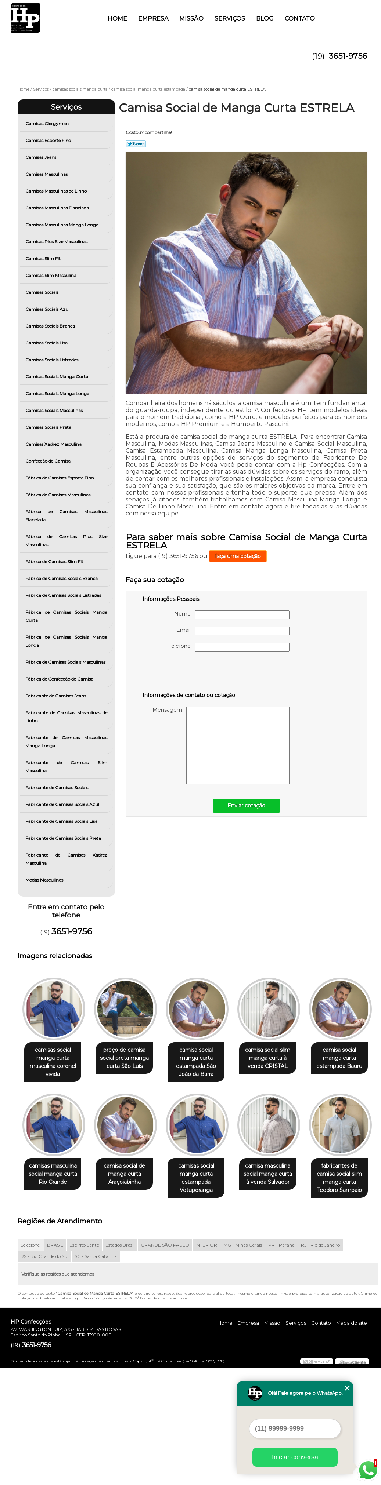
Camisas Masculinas (47, 174)
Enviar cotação (246, 805)
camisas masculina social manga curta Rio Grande (129, 1174)
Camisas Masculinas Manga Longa (62, 224)
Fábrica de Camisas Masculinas (58, 494)
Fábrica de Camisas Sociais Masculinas (66, 662)
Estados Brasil (119, 1362)
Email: (233, 631)
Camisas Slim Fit (43, 258)
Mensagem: (221, 745)
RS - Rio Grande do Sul (44, 1373)
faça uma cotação (238, 556)
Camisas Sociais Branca (50, 326)
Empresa (153, 18)
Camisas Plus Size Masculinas (57, 241)
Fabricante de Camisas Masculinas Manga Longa (66, 741)
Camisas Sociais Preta (48, 427)
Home (117, 18)
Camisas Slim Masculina (51, 275)
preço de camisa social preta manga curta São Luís (128, 1058)
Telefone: (229, 647)
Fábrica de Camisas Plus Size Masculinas (66, 540)
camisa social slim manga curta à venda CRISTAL (278, 1058)
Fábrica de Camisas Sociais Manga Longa (66, 641)
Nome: (232, 614)
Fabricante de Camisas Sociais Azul (62, 804)
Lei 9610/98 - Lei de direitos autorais (154, 1415)
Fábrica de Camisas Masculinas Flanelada (66, 515)
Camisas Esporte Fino (48, 140)
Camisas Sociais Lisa (47, 343)
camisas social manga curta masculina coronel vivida (54, 1062)
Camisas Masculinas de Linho (56, 191)
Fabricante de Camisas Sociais (57, 787)
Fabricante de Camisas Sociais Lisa (61, 821)
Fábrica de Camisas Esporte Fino (60, 478)
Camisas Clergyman (47, 123)
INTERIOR (206, 1362)
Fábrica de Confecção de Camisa (59, 679)
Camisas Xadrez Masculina (54, 444)
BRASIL (55, 1362)
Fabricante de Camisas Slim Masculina (66, 766)
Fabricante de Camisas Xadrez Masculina (66, 859)
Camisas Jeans (41, 157)
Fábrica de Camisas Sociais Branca (62, 578)
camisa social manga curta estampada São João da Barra (203, 1062)
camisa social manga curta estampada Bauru (54, 1174)
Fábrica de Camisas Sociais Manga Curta (66, 616)
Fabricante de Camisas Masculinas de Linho (66, 716)
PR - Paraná (281, 1362)
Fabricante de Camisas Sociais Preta (63, 838)
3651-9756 (348, 56)
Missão (191, 18)
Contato (300, 18)
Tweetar (136, 143)
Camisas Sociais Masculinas (54, 410)
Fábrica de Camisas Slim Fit (55, 561)
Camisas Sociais (42, 292)
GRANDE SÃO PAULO (165, 1362)
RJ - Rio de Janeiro (320, 1362)
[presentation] (189, 673)
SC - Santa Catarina (96, 1373)
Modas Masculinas (44, 880)
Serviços (230, 18)
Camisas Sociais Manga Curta (57, 376)
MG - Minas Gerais (242, 1362)
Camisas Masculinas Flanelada (57, 208)
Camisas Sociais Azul (48, 309)
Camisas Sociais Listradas (52, 359)
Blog (265, 18)
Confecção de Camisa (48, 461)
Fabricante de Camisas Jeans (56, 695)
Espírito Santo (84, 1362)
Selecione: (31, 1362)
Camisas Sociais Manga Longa (57, 393)
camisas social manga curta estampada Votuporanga (278, 1178)
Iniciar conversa (295, 1457)
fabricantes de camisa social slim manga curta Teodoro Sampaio (128, 1295)
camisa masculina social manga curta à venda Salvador (54, 1291)
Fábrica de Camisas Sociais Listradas (63, 595)
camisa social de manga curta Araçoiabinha (203, 1174)
